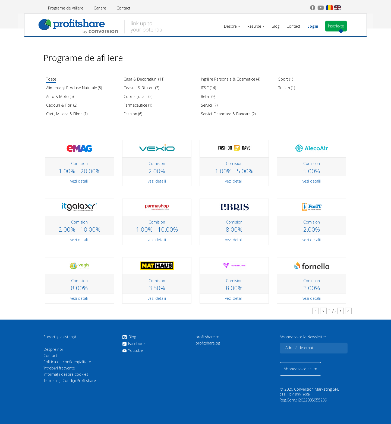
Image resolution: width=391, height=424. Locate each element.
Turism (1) (286, 87)
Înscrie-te (330, 25)
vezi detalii (79, 181)
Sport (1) (285, 79)
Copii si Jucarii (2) (138, 96)
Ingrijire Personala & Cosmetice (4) (230, 79)
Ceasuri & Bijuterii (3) (141, 87)
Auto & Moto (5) (60, 96)
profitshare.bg (207, 343)
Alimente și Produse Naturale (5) (74, 87)
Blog (129, 337)
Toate (51, 79)
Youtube (132, 350)
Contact (123, 8)
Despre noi (53, 349)
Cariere (100, 8)
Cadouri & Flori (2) (61, 105)
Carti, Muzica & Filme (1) (66, 113)
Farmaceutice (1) (138, 105)
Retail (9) (208, 96)
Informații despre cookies (65, 374)
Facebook (134, 344)
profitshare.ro (207, 337)
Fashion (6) (133, 113)
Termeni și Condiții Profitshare (69, 380)
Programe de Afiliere (65, 8)
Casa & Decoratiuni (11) (144, 79)
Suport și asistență (59, 337)
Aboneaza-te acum (300, 368)
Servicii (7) (209, 105)
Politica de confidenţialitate (67, 362)
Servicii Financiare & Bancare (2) (228, 113)
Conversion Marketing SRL (316, 389)
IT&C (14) (208, 87)
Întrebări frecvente (59, 368)
